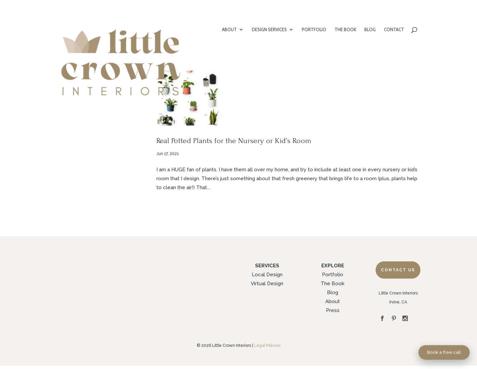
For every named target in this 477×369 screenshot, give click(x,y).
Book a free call (444, 352)
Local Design (267, 275)
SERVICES (267, 266)
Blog (332, 292)
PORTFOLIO (314, 29)
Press (333, 310)
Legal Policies (267, 345)
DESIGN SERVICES (269, 29)
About (332, 301)
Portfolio (332, 275)
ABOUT (229, 29)
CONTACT (394, 29)
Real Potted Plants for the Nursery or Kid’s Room (233, 140)
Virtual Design (267, 284)
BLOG (370, 29)
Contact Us (398, 270)
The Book (332, 284)
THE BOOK (345, 29)
